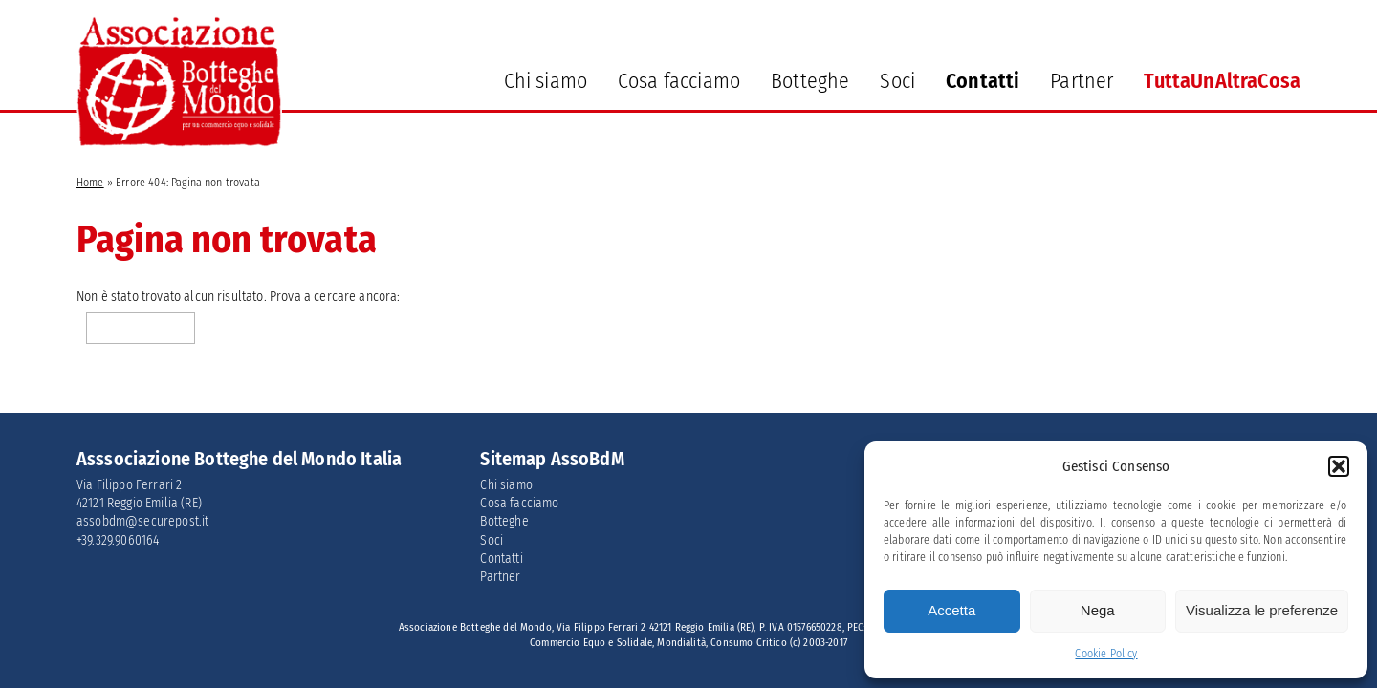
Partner (1081, 81)
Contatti (982, 81)
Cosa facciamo (679, 81)
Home (90, 182)
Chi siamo (545, 81)
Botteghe (810, 81)
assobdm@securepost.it (142, 521)
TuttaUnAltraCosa (1222, 81)
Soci (897, 81)
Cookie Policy (1106, 653)
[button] (1338, 466)
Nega (1098, 610)
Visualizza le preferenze (1262, 610)
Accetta (951, 610)
